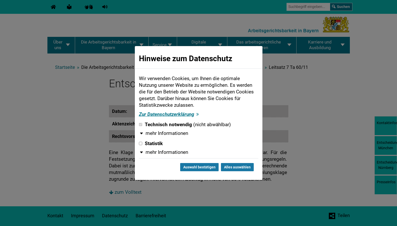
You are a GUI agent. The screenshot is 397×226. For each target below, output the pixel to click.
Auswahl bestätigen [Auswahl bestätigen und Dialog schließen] (199, 167)
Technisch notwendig (185, 124)
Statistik (151, 143)
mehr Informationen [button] (167, 133)
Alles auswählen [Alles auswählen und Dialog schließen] (237, 167)
